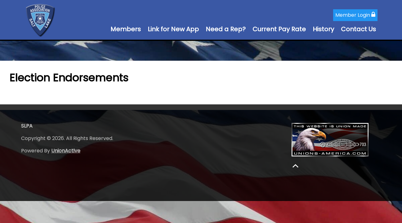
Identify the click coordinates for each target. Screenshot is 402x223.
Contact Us (358, 29)
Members (125, 29)
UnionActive (65, 150)
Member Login (355, 15)
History (323, 29)
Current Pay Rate (279, 29)
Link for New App (173, 29)
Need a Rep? (226, 29)
